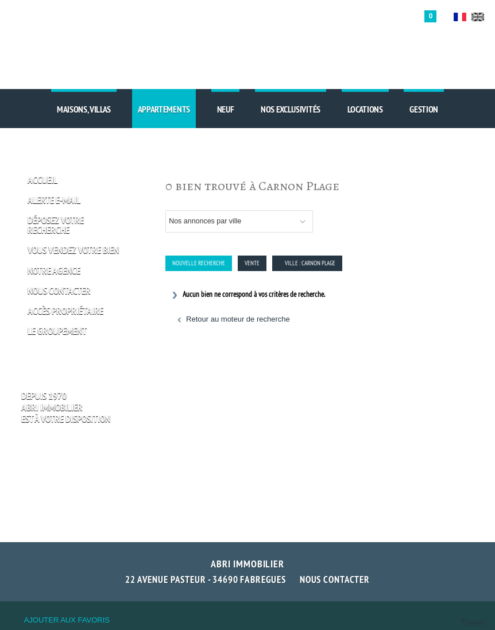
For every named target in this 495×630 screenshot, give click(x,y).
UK (477, 17)
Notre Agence (54, 271)
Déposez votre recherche (56, 225)
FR (460, 17)
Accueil (42, 180)
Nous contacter (335, 579)
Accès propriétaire (65, 311)
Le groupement (57, 331)
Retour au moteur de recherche (238, 319)
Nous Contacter (59, 291)
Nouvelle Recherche (198, 263)
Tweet (472, 623)
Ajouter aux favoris (67, 620)
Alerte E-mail (54, 200)
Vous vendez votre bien (73, 250)
